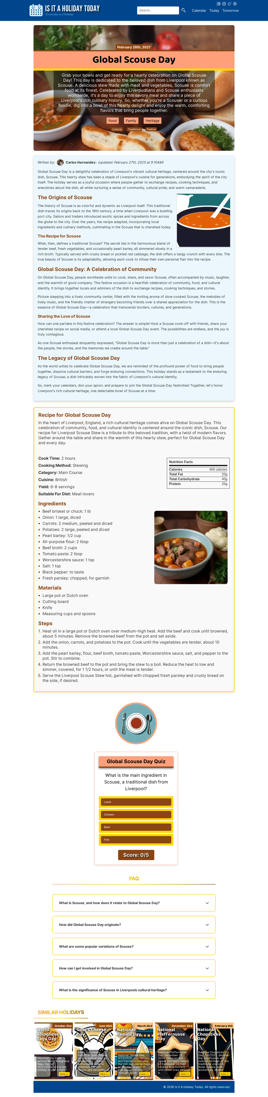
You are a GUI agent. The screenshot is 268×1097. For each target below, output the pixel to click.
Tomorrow (230, 10)
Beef (107, 827)
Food (113, 121)
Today (214, 10)
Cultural (117, 129)
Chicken (109, 814)
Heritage (152, 121)
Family (131, 121)
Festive (151, 129)
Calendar (199, 10)
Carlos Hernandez (80, 162)
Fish (106, 839)
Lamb (107, 802)
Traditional (134, 129)
